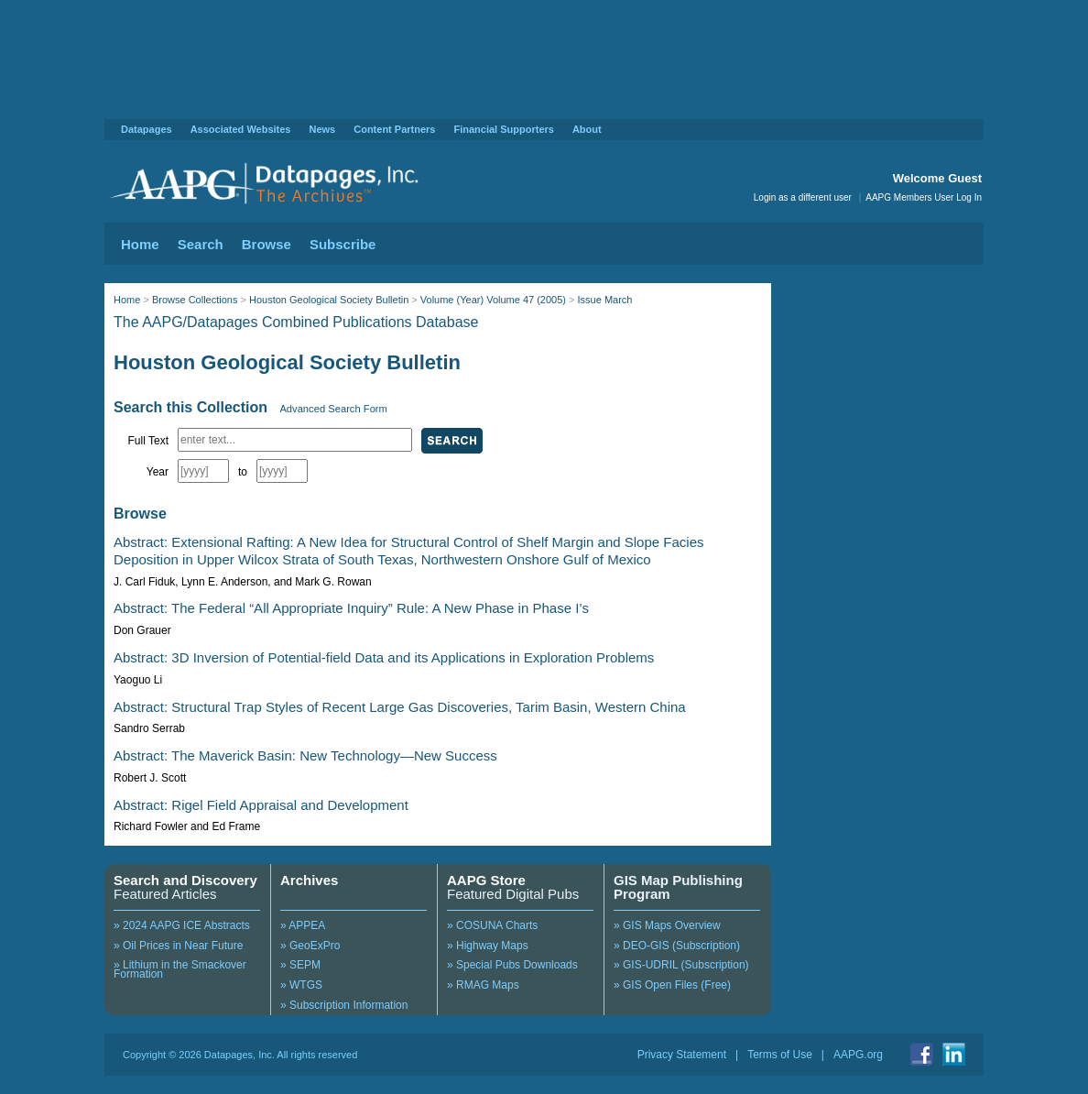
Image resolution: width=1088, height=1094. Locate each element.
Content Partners (394, 129)
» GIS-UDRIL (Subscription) (681, 964)
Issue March (605, 299)
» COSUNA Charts (492, 925)
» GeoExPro (310, 945)
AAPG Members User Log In (923, 197)
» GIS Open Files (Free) (672, 985)
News (322, 129)
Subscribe (343, 244)
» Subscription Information (344, 1005)
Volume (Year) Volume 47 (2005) (493, 299)
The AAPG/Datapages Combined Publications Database (296, 322)
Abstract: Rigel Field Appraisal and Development (261, 805)
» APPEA (302, 925)
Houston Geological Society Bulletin (328, 299)
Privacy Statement (681, 1054)
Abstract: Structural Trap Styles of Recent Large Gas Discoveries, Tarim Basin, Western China (400, 707)
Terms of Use (779, 1054)
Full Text (148, 440)
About (587, 129)
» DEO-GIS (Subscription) (677, 945)
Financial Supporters (503, 129)
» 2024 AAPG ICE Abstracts (182, 925)
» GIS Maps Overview (667, 925)
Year (158, 471)
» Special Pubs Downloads (512, 964)
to (242, 471)
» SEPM (300, 964)
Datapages (146, 129)
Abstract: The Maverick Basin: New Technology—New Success (305, 755)
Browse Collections (195, 299)
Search (200, 244)
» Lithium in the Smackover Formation (180, 969)
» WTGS (301, 985)
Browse (266, 244)
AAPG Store (486, 880)
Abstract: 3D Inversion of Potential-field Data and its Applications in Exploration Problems (384, 657)
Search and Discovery (185, 880)
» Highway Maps (487, 945)
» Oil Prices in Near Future (178, 945)
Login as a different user (803, 197)
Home (140, 244)
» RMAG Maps (483, 985)
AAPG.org (858, 1054)
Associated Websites (240, 129)
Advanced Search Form (333, 408)
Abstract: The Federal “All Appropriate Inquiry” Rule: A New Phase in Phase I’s (351, 608)
